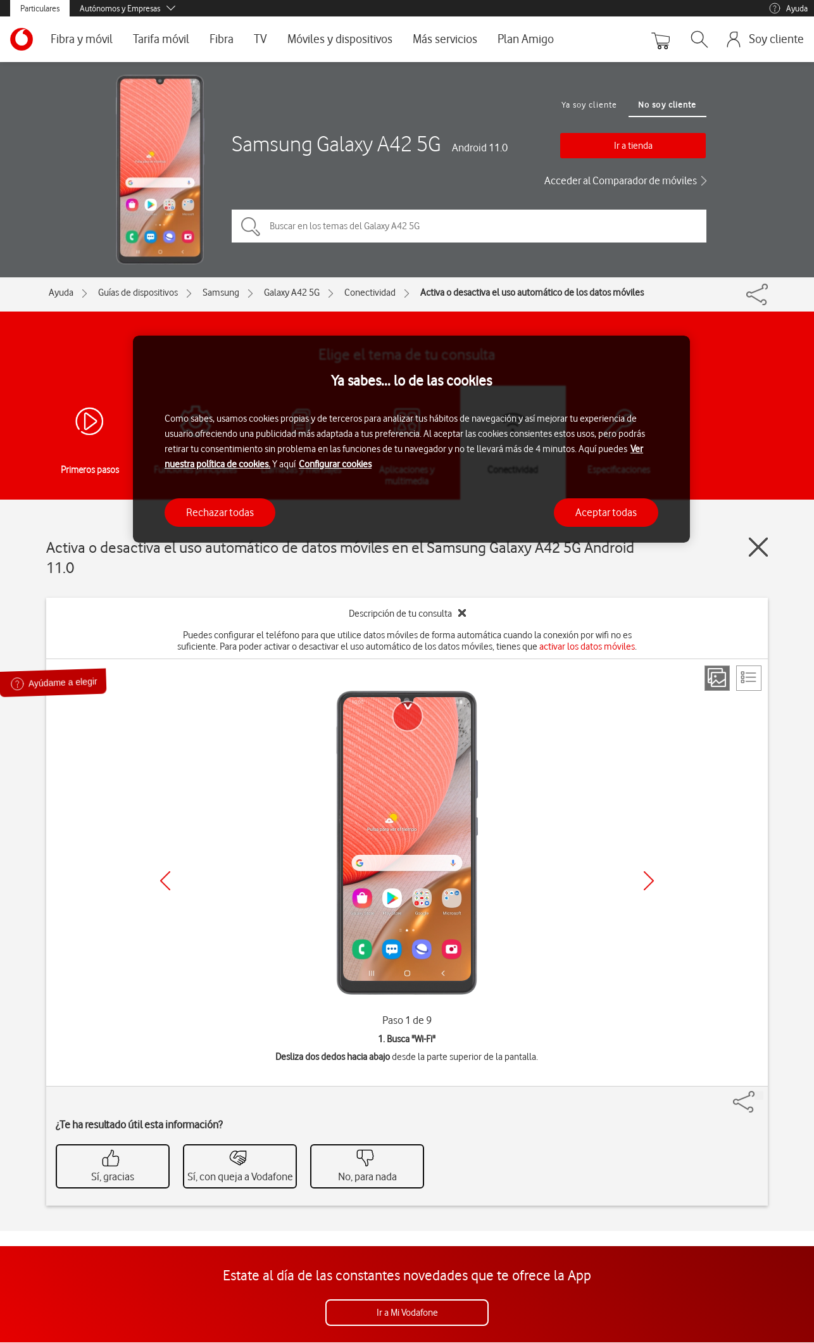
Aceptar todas (606, 512)
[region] (411, 439)
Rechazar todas (220, 512)
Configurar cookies (335, 464)
